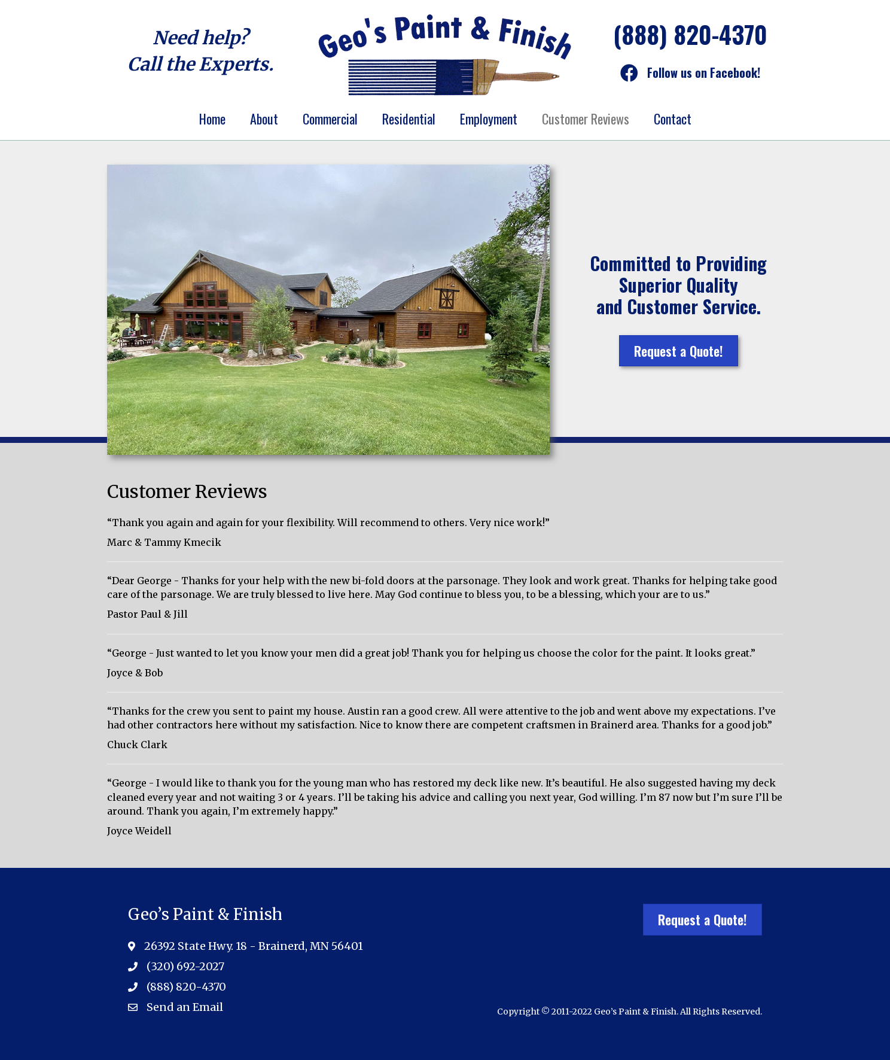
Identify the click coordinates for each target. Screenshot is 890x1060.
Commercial (330, 118)
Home (212, 118)
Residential (408, 118)
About (264, 118)
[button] (678, 350)
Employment (488, 118)
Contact (672, 118)
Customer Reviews (585, 118)
